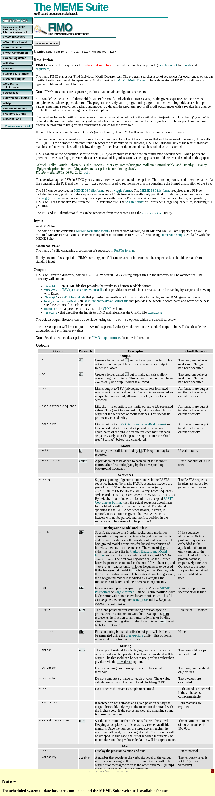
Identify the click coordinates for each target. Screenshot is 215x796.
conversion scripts (173, 235)
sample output (167, 65)
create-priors (139, 599)
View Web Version (46, 43)
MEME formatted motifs (93, 231)
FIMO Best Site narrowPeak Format (141, 424)
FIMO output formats (106, 337)
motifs (187, 65)
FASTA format (124, 250)
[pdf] (86, 172)
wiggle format (122, 190)
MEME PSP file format (89, 190)
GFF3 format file (73, 297)
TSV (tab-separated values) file (83, 289)
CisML (107, 308)
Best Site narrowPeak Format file (106, 301)
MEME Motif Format (132, 80)
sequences (42, 69)
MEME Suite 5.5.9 (15, 20)
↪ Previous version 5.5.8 (16, 126)
